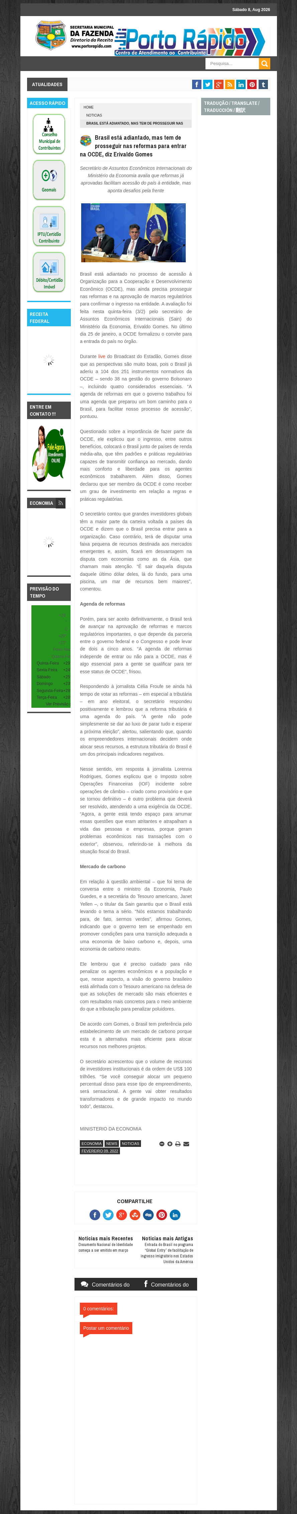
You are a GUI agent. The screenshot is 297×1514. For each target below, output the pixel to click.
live (101, 356)
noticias (94, 115)
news (111, 1144)
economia (92, 1144)
